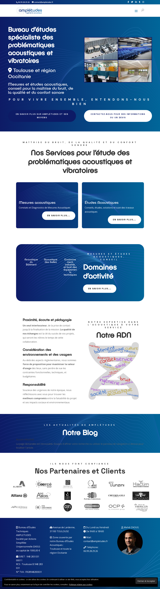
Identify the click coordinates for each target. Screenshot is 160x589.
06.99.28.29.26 (90, 551)
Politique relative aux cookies (80, 584)
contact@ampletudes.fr (95, 541)
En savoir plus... (58, 215)
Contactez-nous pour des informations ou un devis (118, 116)
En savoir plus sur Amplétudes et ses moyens (42, 116)
